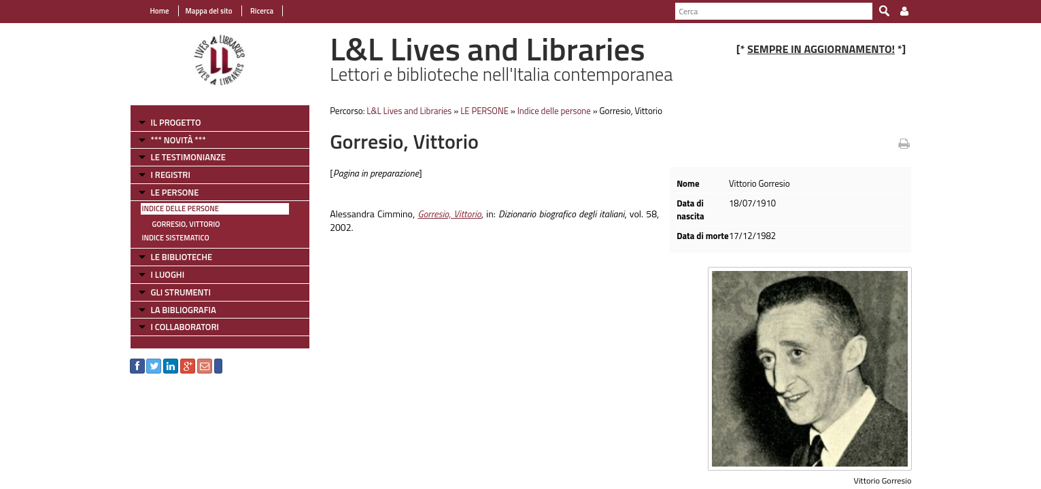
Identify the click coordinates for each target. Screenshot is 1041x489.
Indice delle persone (180, 208)
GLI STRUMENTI (181, 292)
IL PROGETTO (176, 122)
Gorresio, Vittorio (186, 224)
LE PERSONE (175, 192)
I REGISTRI (170, 174)
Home (159, 10)
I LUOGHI (168, 274)
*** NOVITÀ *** (178, 140)
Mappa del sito (209, 10)
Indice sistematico (175, 237)
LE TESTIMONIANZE (188, 157)
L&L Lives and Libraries (408, 110)
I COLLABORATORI (185, 326)
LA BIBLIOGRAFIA (183, 309)
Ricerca (261, 10)
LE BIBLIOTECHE (182, 257)
